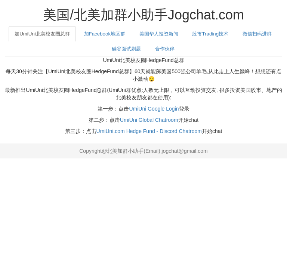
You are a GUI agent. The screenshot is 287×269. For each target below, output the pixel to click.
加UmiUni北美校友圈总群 (42, 34)
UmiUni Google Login (154, 109)
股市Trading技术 (210, 34)
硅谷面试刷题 (126, 49)
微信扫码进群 (257, 34)
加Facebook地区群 (105, 34)
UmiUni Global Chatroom (149, 120)
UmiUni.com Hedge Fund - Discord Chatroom (149, 131)
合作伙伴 (165, 49)
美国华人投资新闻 (158, 34)
